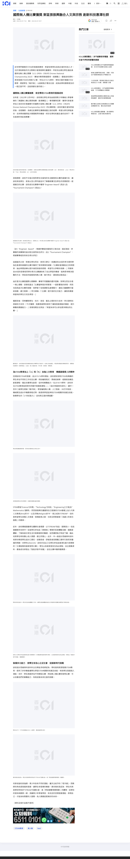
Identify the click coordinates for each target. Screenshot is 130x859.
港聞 (14, 3)
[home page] (6, 3)
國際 (63, 3)
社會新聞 (21, 10)
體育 (89, 3)
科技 (76, 3)
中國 (70, 3)
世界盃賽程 (41, 3)
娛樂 (21, 3)
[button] (106, 20)
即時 (50, 3)
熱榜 (56, 3)
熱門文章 (84, 29)
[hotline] (44, 815)
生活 (82, 3)
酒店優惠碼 (30, 3)
